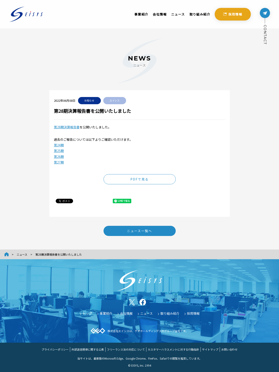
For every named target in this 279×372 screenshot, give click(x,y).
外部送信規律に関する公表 (87, 349)
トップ (87, 313)
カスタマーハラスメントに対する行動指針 (173, 349)
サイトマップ (210, 349)
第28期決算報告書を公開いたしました (58, 254)
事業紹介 (141, 16)
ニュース (178, 16)
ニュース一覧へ (139, 231)
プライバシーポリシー (55, 349)
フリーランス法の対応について (126, 349)
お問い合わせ (229, 349)
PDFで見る (139, 179)
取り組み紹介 (199, 16)
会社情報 (160, 16)
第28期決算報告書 (67, 127)
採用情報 (232, 16)
